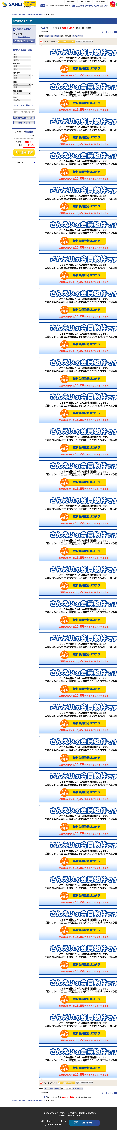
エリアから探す (19, 163)
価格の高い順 (78, 37)
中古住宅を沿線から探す (36, 15)
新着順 (57, 37)
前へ (103, 33)
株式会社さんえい (18, 15)
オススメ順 (49, 37)
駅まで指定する (24, 37)
